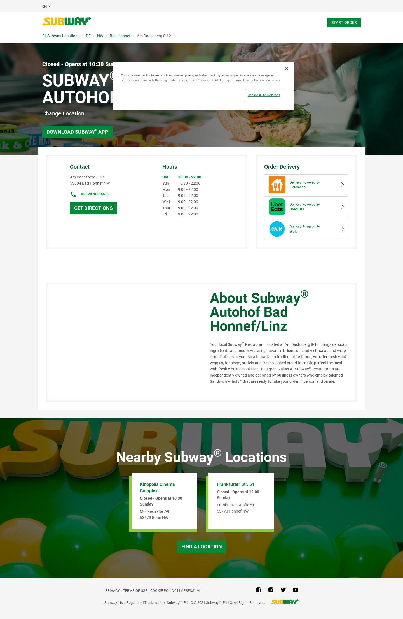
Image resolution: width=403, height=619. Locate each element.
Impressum (189, 590)
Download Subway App (77, 131)
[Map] (121, 342)
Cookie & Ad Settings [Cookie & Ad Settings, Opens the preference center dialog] (264, 95)
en (44, 6)
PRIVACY (112, 590)
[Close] (286, 68)
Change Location (63, 113)
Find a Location (201, 547)
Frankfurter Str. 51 (235, 484)
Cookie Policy (163, 590)
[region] (203, 86)
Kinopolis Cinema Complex (157, 487)
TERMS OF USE (135, 590)
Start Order (344, 22)
